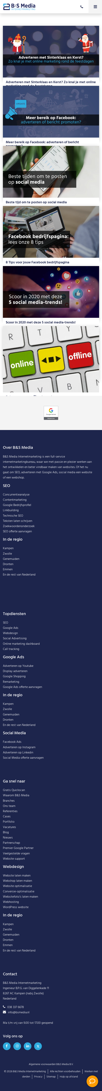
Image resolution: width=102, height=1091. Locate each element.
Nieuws (8, 837)
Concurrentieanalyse (16, 494)
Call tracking (11, 649)
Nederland (28, 574)
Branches (9, 800)
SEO (5, 622)
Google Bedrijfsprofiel (17, 505)
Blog (6, 832)
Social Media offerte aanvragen (23, 757)
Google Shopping (14, 676)
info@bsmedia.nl (16, 1012)
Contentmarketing (15, 499)
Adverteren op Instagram (19, 747)
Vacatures (9, 827)
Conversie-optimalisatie (18, 891)
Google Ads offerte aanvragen (22, 687)
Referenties (10, 811)
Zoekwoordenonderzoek (19, 526)
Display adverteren (15, 671)
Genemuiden (11, 559)
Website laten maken (16, 875)
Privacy (38, 1077)
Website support (14, 858)
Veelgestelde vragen (16, 853)
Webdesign (10, 633)
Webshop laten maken (17, 880)
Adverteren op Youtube (18, 666)
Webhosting (11, 902)
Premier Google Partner (18, 848)
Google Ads (10, 628)
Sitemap (51, 1077)
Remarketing (11, 681)
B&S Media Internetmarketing (22, 456)
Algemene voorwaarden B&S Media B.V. (51, 1064)
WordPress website (16, 907)
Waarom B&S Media (16, 795)
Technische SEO (13, 515)
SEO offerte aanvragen (17, 531)
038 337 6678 (13, 1007)
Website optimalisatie (17, 886)
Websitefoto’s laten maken (20, 896)
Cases (7, 816)
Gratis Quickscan (14, 790)
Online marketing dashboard (21, 643)
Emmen (8, 569)
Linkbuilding (11, 510)
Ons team (9, 806)
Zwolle (7, 553)
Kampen (8, 548)
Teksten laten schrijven (17, 521)
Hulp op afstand (69, 1077)
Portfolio (8, 821)
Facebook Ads (12, 742)
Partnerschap (11, 842)
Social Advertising (15, 638)
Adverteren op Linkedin (18, 752)
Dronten (8, 564)
